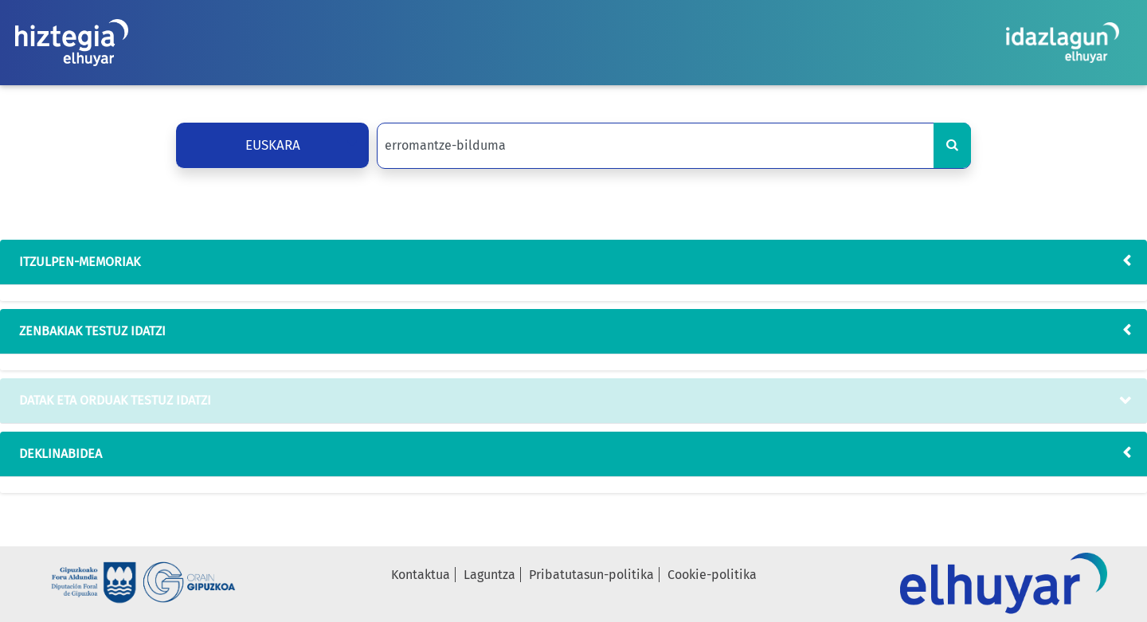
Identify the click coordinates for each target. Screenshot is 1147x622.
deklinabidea (57, 453)
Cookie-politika (712, 574)
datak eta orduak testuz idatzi (112, 400)
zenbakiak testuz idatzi (89, 330)
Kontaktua (420, 574)
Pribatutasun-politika (591, 574)
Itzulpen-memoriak (76, 261)
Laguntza (489, 574)
